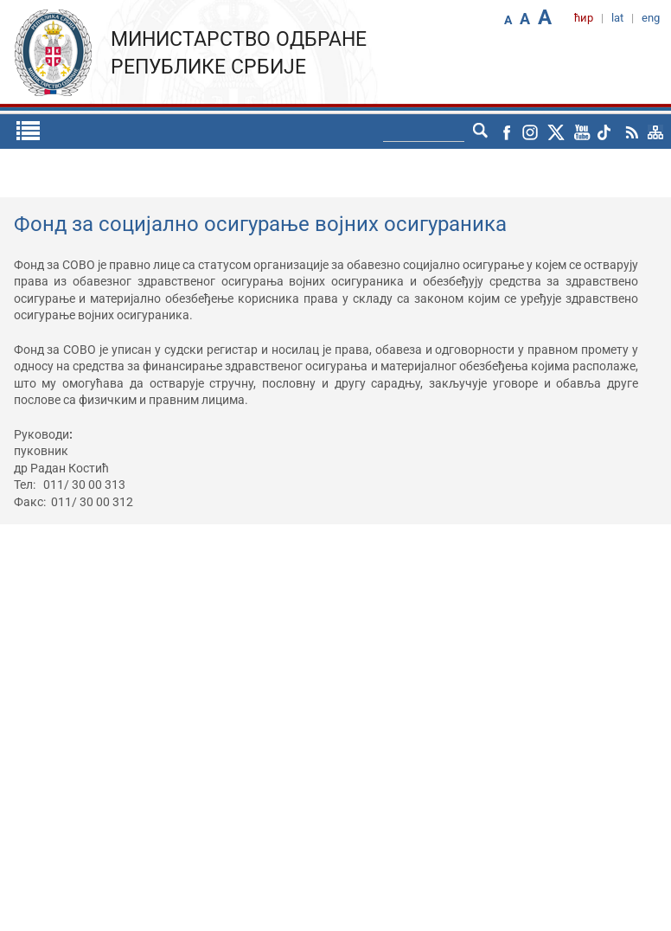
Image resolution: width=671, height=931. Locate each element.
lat (617, 17)
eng (651, 17)
